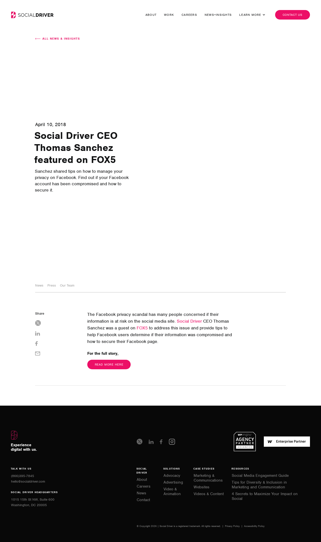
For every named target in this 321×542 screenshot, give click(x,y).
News (141, 493)
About (150, 15)
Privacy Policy (232, 526)
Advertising (173, 482)
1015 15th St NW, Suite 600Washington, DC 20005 (32, 502)
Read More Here (109, 365)
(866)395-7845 (22, 476)
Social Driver (189, 321)
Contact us (293, 15)
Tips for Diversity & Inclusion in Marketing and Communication (259, 485)
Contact (143, 500)
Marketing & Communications (208, 478)
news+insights (218, 15)
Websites (201, 487)
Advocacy (172, 475)
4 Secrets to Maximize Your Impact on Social (265, 496)
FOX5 (142, 328)
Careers (189, 15)
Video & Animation (172, 491)
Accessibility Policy (254, 526)
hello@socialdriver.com (28, 481)
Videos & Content (209, 494)
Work (169, 15)
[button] (250, 14)
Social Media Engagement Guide (260, 475)
